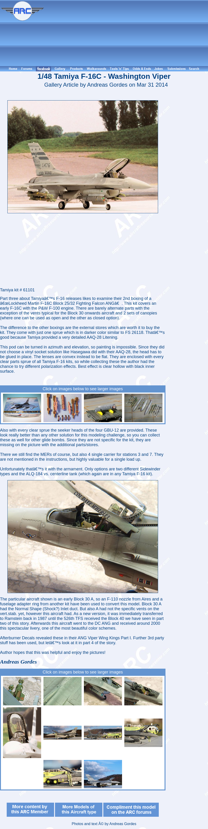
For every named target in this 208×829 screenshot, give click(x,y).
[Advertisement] (126, 33)
